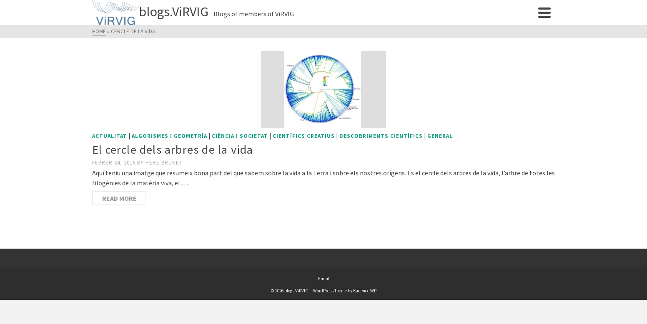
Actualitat (109, 136)
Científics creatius (304, 136)
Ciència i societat (240, 136)
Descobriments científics (381, 136)
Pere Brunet (164, 162)
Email (323, 279)
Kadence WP (364, 291)
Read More (119, 198)
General (440, 136)
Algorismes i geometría (169, 136)
